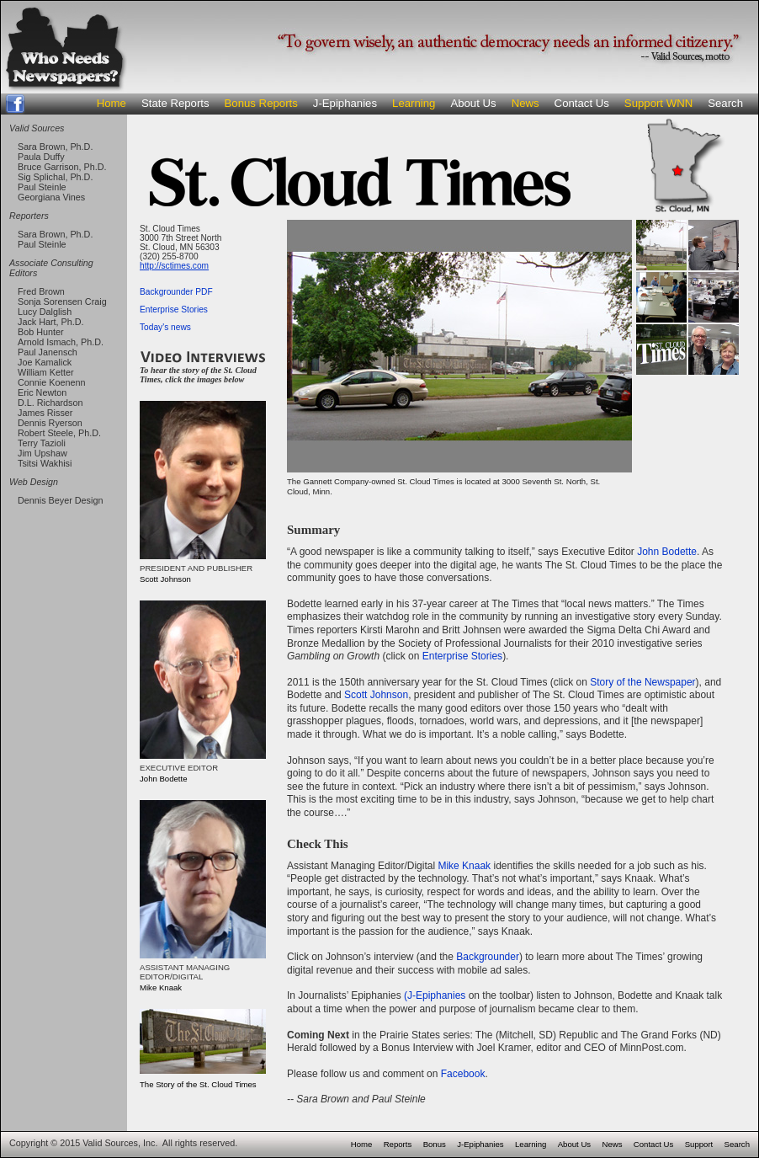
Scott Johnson (376, 695)
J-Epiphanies (345, 103)
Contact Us (582, 103)
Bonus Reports (261, 103)
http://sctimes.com (174, 265)
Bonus (434, 1144)
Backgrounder (487, 957)
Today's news (165, 327)
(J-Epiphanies (434, 995)
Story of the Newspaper (642, 682)
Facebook (463, 1074)
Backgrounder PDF (176, 291)
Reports (398, 1144)
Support (699, 1144)
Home (111, 103)
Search (725, 103)
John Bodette (667, 552)
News (525, 103)
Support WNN (658, 103)
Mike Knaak (464, 866)
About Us (473, 103)
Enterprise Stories (174, 309)
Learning (413, 103)
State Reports (175, 103)
